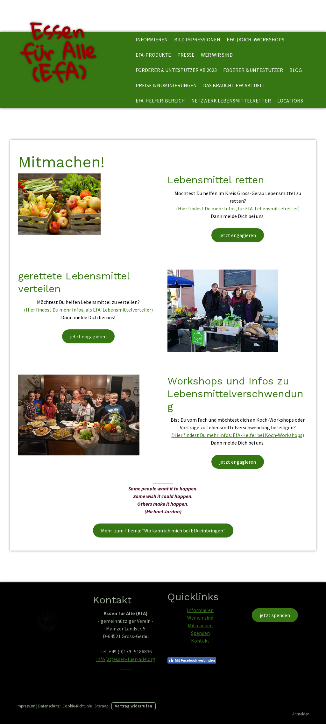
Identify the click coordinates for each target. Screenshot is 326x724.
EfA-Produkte (153, 55)
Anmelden (300, 713)
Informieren (200, 610)
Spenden (200, 633)
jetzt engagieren (237, 235)
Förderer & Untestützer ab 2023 (176, 70)
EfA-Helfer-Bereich (160, 100)
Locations (290, 100)
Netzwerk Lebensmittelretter (231, 100)
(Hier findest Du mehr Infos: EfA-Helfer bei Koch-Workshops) (237, 435)
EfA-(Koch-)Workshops (255, 39)
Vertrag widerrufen (133, 705)
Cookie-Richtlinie (77, 705)
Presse (186, 55)
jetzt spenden (275, 615)
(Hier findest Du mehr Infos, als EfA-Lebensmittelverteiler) (88, 309)
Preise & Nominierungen (166, 85)
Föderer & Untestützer (253, 70)
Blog (295, 70)
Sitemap (102, 705)
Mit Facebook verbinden (192, 660)
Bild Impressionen (197, 39)
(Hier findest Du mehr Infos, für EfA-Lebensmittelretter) (238, 208)
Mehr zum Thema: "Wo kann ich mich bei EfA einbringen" (163, 530)
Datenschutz (49, 705)
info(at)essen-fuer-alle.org (125, 659)
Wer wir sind (217, 55)
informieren (152, 39)
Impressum (26, 705)
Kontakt (200, 640)
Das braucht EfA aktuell (234, 85)
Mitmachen (200, 625)
